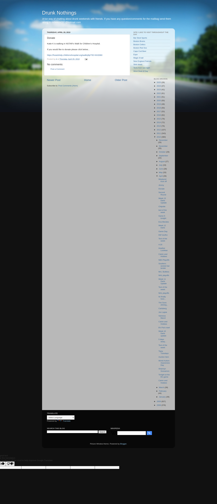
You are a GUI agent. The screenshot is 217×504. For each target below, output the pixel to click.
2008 (159, 405)
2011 (159, 133)
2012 (159, 130)
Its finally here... (162, 298)
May (161, 172)
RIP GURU (163, 235)
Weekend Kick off (162, 180)
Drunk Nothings (59, 13)
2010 (159, 137)
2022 (159, 93)
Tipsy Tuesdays (163, 352)
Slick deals (137, 64)
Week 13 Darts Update (162, 200)
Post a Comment (57, 69)
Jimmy (161, 185)
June (161, 169)
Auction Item (163, 357)
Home (87, 80)
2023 (159, 90)
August (162, 161)
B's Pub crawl (164, 328)
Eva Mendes (163, 222)
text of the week (162, 211)
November (163, 146)
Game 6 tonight (162, 217)
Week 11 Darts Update (162, 281)
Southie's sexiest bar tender (164, 266)
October (162, 152)
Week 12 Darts (162, 226)
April (161, 176)
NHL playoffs (163, 275)
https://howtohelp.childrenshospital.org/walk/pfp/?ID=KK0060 (74, 55)
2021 (159, 97)
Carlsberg (162, 308)
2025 (159, 82)
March (162, 387)
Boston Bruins (139, 41)
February (162, 391)
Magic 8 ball (138, 58)
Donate (161, 189)
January (162, 397)
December (163, 140)
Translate (64, 421)
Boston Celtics (139, 45)
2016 (159, 115)
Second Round (162, 193)
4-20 (160, 245)
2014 (159, 122)
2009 (159, 401)
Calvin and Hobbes (162, 255)
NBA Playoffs (163, 260)
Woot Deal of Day (140, 71)
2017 (159, 111)
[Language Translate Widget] (60, 417)
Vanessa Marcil (162, 317)
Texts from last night (141, 68)
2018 (159, 108)
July (161, 165)
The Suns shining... (163, 304)
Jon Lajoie (162, 312)
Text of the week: (162, 240)
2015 (159, 119)
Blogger (123, 444)
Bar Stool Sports (140, 38)
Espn (135, 54)
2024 (159, 86)
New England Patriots (142, 61)
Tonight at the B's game (164, 376)
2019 (159, 104)
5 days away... (162, 340)
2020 (159, 100)
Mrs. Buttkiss (163, 272)
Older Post (121, 80)
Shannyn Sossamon (163, 370)
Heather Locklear (163, 249)
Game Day (162, 231)
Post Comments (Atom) (68, 86)
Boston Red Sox (140, 48)
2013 (159, 126)
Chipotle (161, 206)
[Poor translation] (10, 463)
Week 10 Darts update (162, 333)
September (163, 156)
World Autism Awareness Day (164, 363)
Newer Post (53, 80)
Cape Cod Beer (139, 51)
